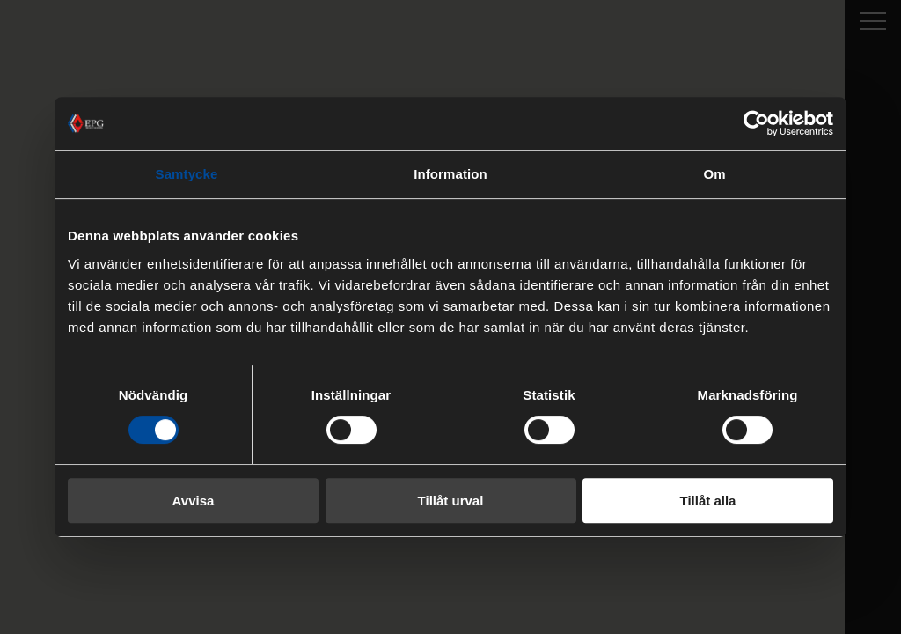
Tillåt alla (708, 500)
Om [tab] (714, 173)
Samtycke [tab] (187, 173)
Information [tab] (450, 173)
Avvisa (193, 500)
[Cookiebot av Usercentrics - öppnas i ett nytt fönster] (756, 123)
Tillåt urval (451, 500)
